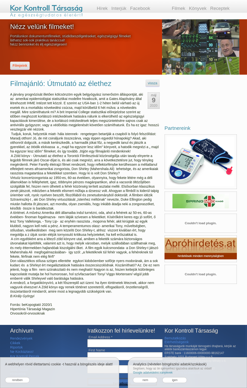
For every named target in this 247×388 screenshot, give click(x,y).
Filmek (178, 8)
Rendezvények (21, 338)
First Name (97, 350)
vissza (152, 83)
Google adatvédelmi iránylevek (152, 372)
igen (175, 380)
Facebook (140, 8)
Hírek (102, 8)
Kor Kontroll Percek (24, 356)
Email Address (100, 337)
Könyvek (197, 8)
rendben (17, 380)
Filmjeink (20, 65)
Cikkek (15, 343)
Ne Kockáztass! (22, 352)
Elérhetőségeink (177, 342)
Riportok (16, 347)
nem (145, 380)
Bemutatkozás (175, 338)
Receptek (220, 8)
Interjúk (118, 8)
